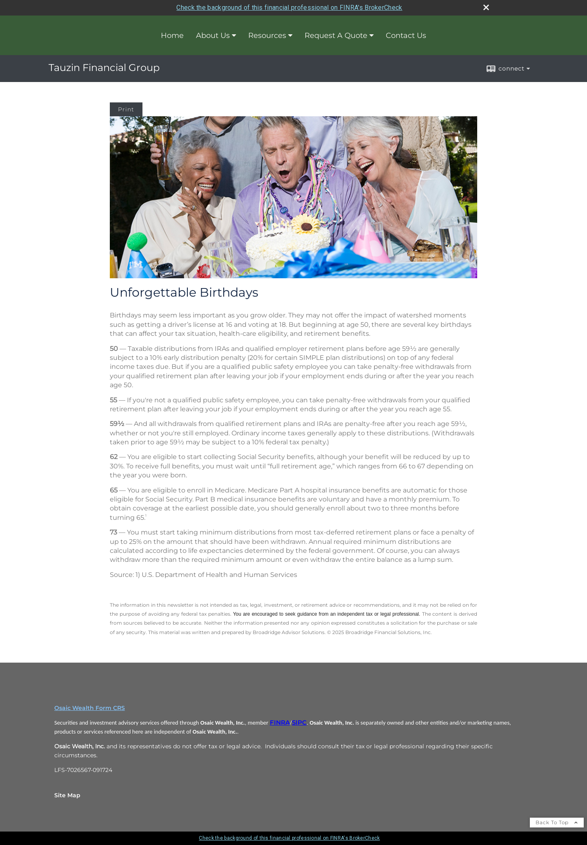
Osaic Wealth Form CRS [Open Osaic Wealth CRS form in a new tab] (89, 708)
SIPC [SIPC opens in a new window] (299, 722)
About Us (213, 35)
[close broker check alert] (486, 7)
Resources (267, 35)
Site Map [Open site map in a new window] (67, 795)
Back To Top (557, 822)
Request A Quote (336, 35)
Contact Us (406, 35)
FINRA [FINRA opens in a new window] (280, 722)
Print (126, 109)
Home (172, 35)
